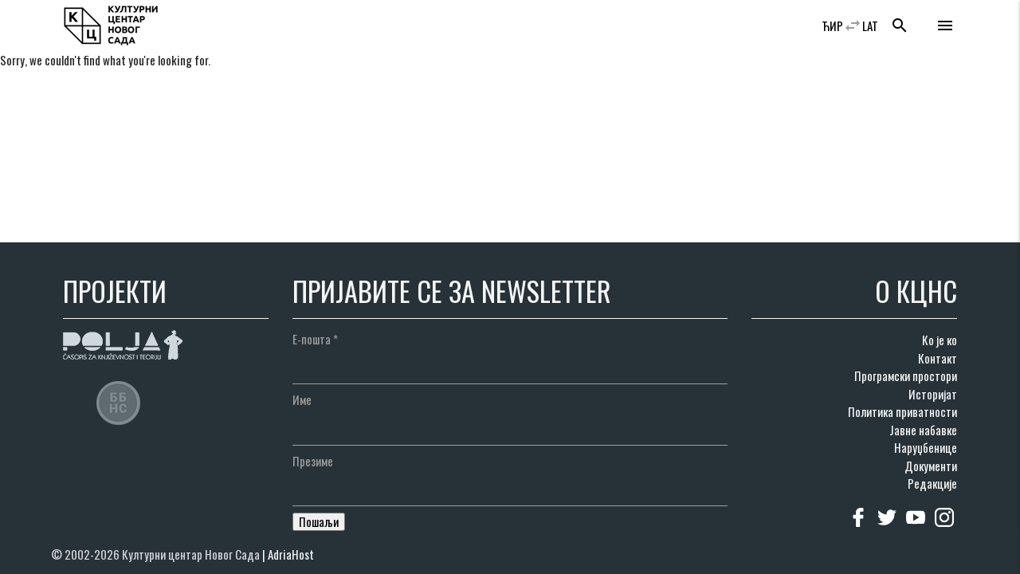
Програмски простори (905, 375)
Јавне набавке (923, 429)
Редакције (932, 483)
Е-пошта (315, 339)
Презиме (312, 461)
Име (302, 399)
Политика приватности (902, 411)
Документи (930, 465)
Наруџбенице (925, 447)
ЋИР (832, 25)
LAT (870, 25)
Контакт (937, 358)
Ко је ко (939, 339)
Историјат (932, 394)
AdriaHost (291, 554)
